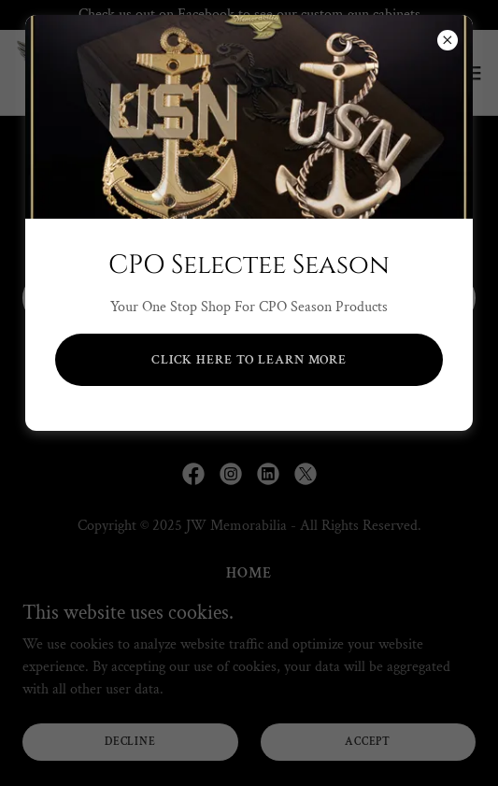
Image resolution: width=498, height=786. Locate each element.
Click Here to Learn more (249, 359)
